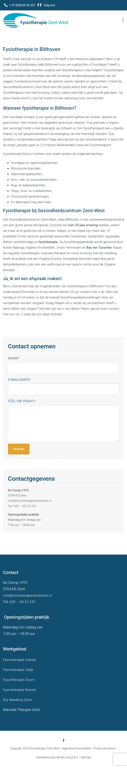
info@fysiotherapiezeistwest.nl (30, 501)
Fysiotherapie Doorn (19, 680)
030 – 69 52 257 (25, 506)
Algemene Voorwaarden (76, 748)
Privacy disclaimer (104, 748)
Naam (13, 358)
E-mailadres (19, 379)
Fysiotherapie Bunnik (19, 690)
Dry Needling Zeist (17, 700)
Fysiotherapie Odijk (18, 669)
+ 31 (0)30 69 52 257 (22, 5)
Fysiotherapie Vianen (19, 659)
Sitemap (86, 757)
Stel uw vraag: (22, 401)
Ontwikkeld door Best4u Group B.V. (57, 757)
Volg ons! (49, 5)
